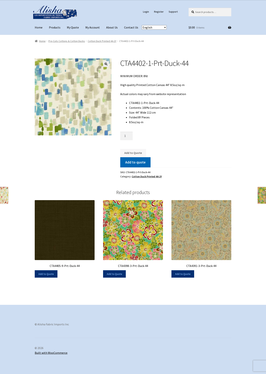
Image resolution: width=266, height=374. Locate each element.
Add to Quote (133, 153)
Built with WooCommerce (51, 353)
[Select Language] (154, 27)
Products (54, 27)
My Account (92, 27)
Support (173, 11)
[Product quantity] (126, 136)
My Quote (73, 27)
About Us (112, 27)
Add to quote (135, 162)
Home (38, 27)
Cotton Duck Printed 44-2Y (102, 41)
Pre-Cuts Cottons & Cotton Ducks (66, 41)
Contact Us (131, 27)
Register (159, 11)
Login (146, 11)
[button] (106, 64)
